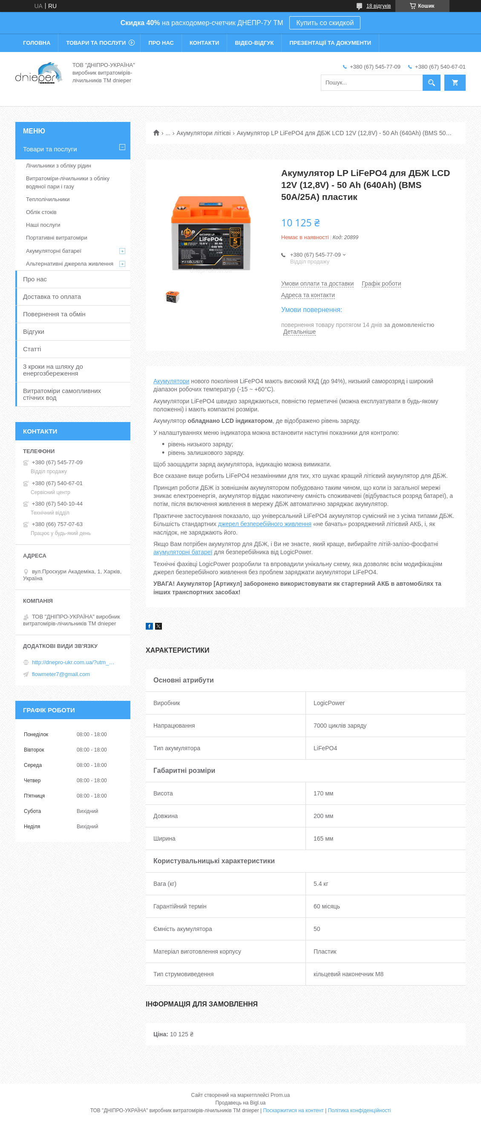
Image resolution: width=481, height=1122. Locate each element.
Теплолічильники (47, 199)
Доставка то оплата (52, 296)
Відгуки (33, 331)
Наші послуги (43, 225)
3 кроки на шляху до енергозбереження (53, 370)
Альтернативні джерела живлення (69, 263)
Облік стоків (41, 212)
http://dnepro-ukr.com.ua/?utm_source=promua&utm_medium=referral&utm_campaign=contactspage (74, 662)
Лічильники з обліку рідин (58, 165)
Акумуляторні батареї (53, 251)
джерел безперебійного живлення (264, 524)
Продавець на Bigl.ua (240, 1103)
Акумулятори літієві (204, 133)
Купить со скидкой (325, 22)
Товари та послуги (96, 43)
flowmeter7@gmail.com (61, 674)
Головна (36, 43)
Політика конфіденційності (359, 1110)
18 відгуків (378, 6)
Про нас (160, 43)
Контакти (204, 43)
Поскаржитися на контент (293, 1110)
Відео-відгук (254, 43)
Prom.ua (280, 1095)
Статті (32, 349)
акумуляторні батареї (182, 552)
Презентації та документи (330, 43)
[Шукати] (432, 83)
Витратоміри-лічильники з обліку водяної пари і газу (67, 182)
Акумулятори (171, 381)
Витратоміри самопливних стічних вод (62, 394)
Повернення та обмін (54, 314)
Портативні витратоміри (56, 237)
